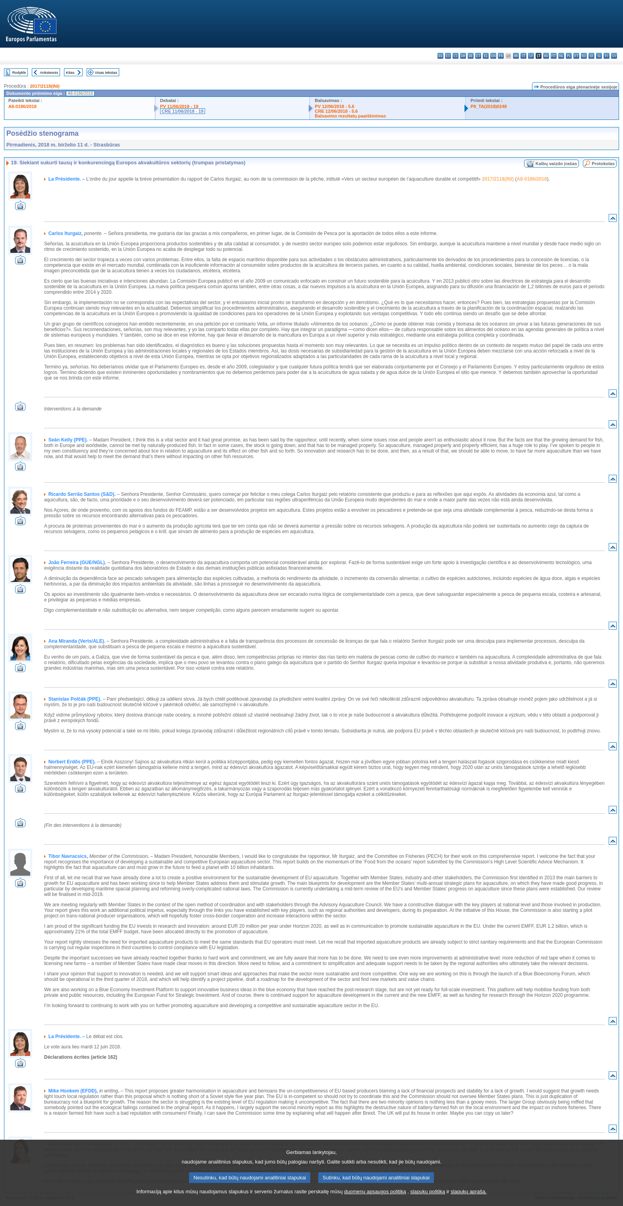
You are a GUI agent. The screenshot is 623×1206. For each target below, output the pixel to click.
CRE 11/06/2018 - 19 (182, 111)
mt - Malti (554, 56)
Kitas (70, 72)
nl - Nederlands (561, 56)
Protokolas (603, 163)
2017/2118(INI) (45, 86)
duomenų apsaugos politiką (375, 1199)
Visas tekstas (106, 72)
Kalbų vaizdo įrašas (556, 163)
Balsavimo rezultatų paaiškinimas (350, 116)
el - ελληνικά (486, 56)
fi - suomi (606, 56)
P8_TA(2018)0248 (488, 106)
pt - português (576, 56)
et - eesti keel (478, 56)
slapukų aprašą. (468, 1199)
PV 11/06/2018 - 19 (179, 106)
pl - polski (569, 56)
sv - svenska (614, 56)
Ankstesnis (49, 72)
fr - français (501, 56)
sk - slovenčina (591, 56)
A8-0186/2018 (22, 106)
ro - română (584, 56)
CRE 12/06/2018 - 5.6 (336, 111)
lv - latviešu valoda (531, 56)
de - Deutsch (471, 56)
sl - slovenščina (599, 56)
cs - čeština (456, 56)
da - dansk (463, 56)
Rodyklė (19, 72)
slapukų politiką (427, 1199)
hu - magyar (546, 56)
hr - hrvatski (516, 56)
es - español (448, 56)
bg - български (440, 56)
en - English (493, 56)
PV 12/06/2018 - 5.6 (334, 106)
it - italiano (523, 56)
